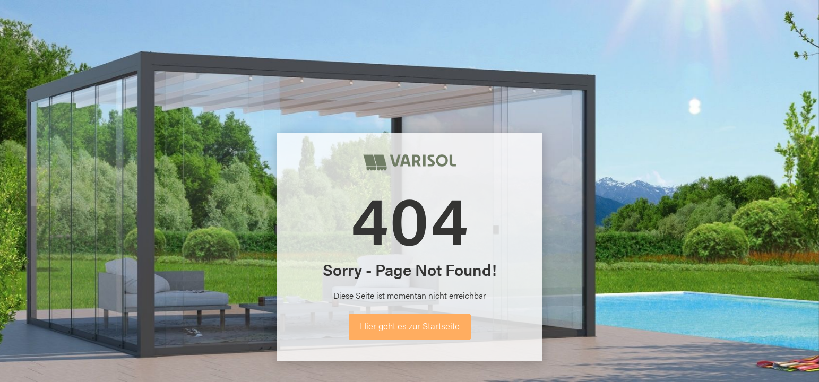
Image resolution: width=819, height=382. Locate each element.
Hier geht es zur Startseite (410, 325)
